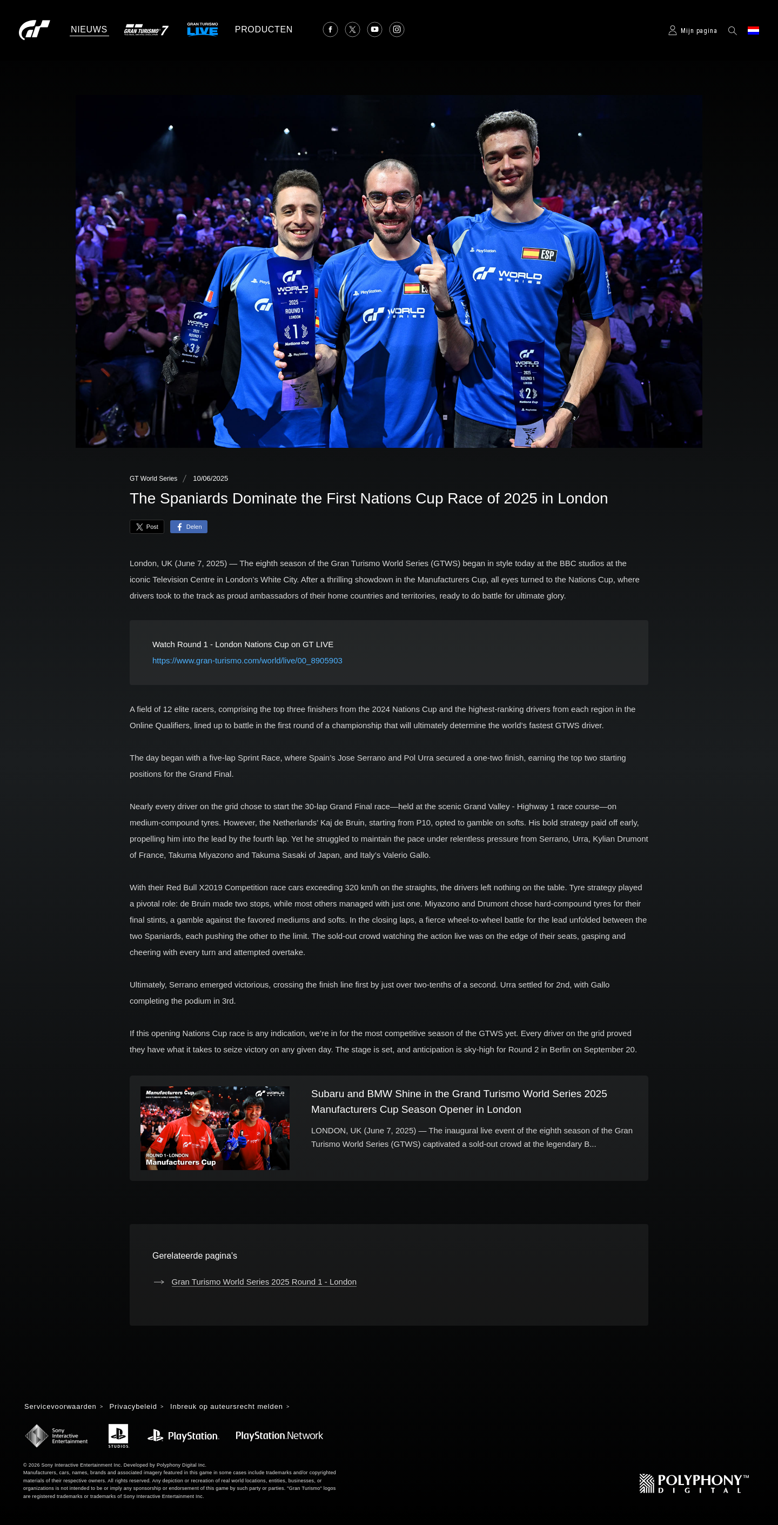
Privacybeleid (141, 1407)
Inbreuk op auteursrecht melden (241, 1407)
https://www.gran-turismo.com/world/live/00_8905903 (247, 660)
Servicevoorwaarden (63, 1407)
